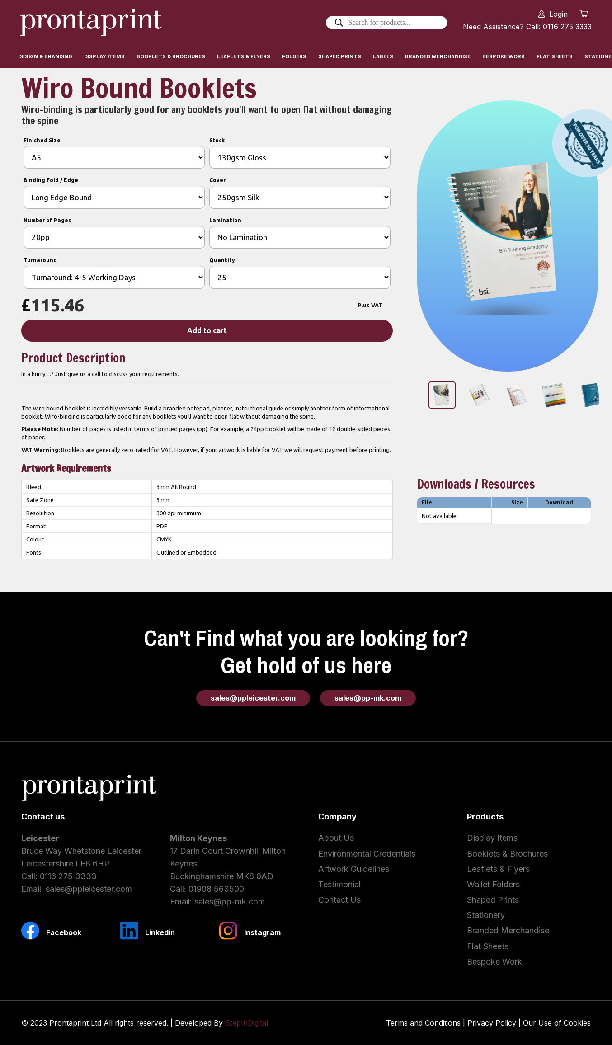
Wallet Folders (493, 884)
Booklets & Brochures (507, 853)
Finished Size (42, 140)
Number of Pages (47, 220)
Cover (217, 180)
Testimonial (339, 884)
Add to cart (207, 330)
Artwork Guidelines (353, 869)
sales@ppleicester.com (89, 889)
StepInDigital (246, 1022)
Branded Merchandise (508, 930)
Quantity (222, 260)
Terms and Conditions (423, 1022)
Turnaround (40, 260)
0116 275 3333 (68, 876)
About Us (336, 838)
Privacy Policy (491, 1022)
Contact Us (339, 899)
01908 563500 (216, 889)
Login (558, 14)
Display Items (492, 838)
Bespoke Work (494, 961)
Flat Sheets (487, 946)
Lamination (225, 220)
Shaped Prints (493, 899)
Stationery (486, 915)
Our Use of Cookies (557, 1022)
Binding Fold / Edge (51, 180)
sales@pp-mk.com (229, 901)
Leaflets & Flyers (498, 869)
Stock (217, 140)
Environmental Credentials (366, 853)
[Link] (91, 22)
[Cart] (584, 13)
